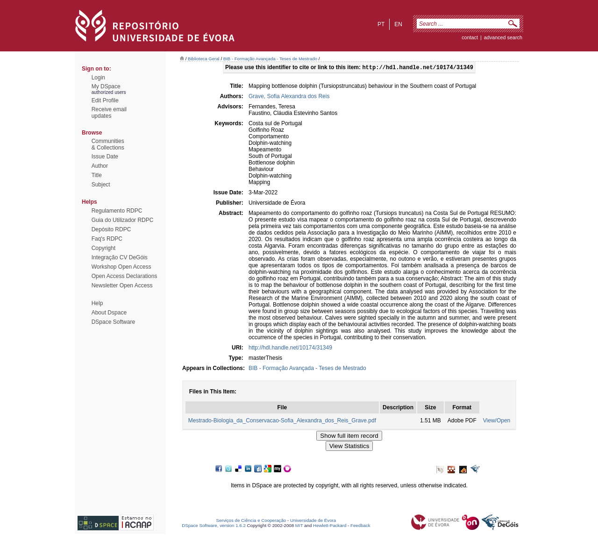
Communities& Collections (108, 144)
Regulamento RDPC (117, 210)
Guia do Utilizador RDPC (123, 220)
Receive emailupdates (109, 112)
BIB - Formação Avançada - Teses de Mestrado (270, 58)
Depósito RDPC (111, 229)
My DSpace (106, 86)
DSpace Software (113, 322)
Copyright (103, 248)
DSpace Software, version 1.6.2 (214, 526)
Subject (101, 184)
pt (380, 24)
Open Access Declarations (124, 276)
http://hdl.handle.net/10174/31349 (290, 348)
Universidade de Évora (313, 521)
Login (98, 77)
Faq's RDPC (107, 238)
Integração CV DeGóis (120, 257)
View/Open (496, 421)
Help (97, 303)
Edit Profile (105, 100)
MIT (299, 526)
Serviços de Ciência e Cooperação (251, 521)
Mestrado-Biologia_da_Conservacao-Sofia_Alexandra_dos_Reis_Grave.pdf (282, 421)
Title (97, 175)
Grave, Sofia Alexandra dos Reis (289, 97)
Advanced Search (503, 37)
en (398, 24)
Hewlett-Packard (329, 526)
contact (470, 37)
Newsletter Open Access (122, 285)
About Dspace (109, 312)
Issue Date (105, 156)
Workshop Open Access (121, 267)
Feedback (360, 526)
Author (100, 166)
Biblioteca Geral (204, 58)
